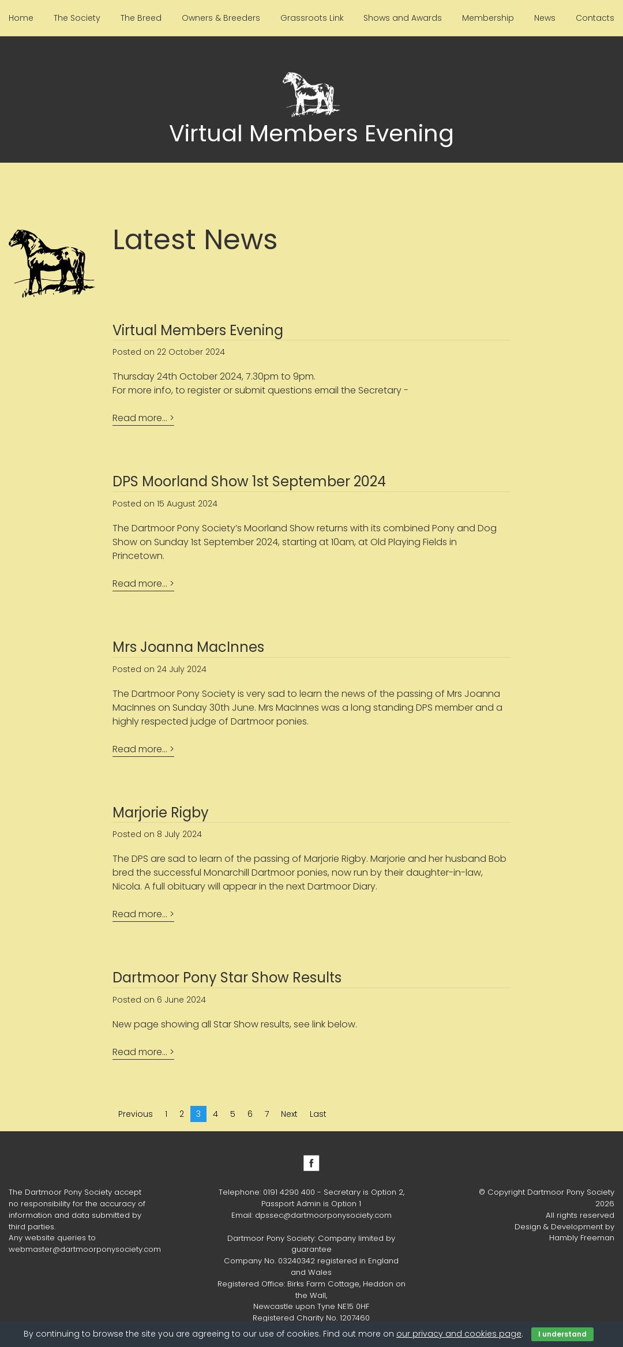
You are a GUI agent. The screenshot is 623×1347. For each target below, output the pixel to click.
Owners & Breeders (221, 18)
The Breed (141, 18)
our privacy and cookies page (458, 1334)
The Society (77, 18)
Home (21, 18)
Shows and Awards (402, 18)
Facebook (311, 1163)
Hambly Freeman (581, 1237)
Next (289, 1114)
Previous (135, 1114)
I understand (562, 1334)
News (545, 18)
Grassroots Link (312, 18)
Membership (488, 18)
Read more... (139, 418)
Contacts (595, 18)
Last (318, 1114)
